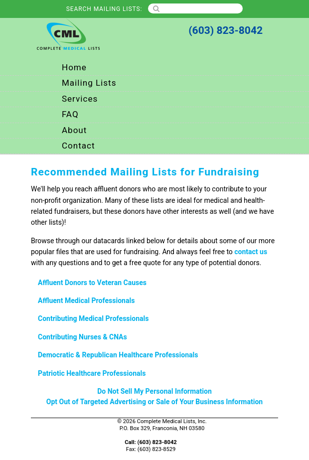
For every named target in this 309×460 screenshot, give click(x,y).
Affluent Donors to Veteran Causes (92, 283)
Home (74, 67)
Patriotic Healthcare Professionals (92, 373)
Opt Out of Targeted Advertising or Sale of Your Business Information (154, 402)
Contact (78, 146)
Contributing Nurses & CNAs (82, 337)
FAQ (70, 114)
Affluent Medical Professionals (86, 301)
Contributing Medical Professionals (93, 318)
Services (80, 99)
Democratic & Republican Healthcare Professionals (118, 355)
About (74, 130)
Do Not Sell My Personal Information (154, 391)
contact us (250, 252)
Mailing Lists (89, 83)
